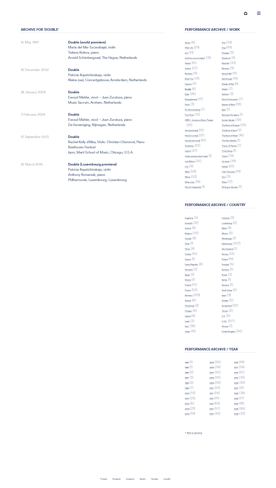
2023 (238, 418)
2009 (213, 403)
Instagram (128, 478)
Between (191, 88)
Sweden (228, 320)
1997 (188, 397)
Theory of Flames (234, 160)
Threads (90, 478)
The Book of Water (235, 150)
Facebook (109, 478)
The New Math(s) (234, 155)
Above (190, 52)
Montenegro (231, 258)
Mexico (227, 253)
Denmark (191, 289)
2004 (189, 434)
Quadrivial (229, 67)
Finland (190, 305)
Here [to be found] (198, 155)
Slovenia (228, 305)
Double (73, 80)
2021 (237, 408)
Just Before (193, 181)
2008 (213, 397)
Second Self (230, 83)
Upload (227, 181)
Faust (189, 119)
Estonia (190, 300)
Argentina (192, 238)
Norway (228, 274)
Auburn (190, 83)
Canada (190, 258)
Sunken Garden (233, 129)
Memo (190, 197)
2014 (213, 429)
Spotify (146, 478)
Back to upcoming (200, 452)
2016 (237, 382)
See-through (231, 88)
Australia (191, 243)
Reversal (228, 78)
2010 (213, 408)
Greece (190, 320)
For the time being (198, 124)
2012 (213, 418)
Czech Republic (196, 284)
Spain (226, 315)
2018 (237, 392)
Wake (226, 197)
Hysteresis (192, 160)
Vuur (225, 191)
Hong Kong (193, 325)
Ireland (190, 336)
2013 (213, 423)
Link (188, 186)
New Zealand (231, 269)
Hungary (191, 331)
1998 (188, 403)
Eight (188, 109)
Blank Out (192, 93)
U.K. (225, 336)
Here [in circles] (196, 150)
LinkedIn (180, 478)
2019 (237, 397)
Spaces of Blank (233, 114)
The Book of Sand (235, 145)
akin (188, 62)
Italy (188, 346)
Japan (189, 351)
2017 (237, 387)
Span (225, 119)
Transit (226, 171)
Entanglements (195, 114)
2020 (238, 403)
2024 (238, 423)
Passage (228, 62)
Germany (191, 315)
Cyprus (190, 279)
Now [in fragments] (199, 207)
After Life (191, 57)
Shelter (227, 98)
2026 (238, 434)
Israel (189, 341)
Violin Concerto (233, 186)
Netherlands (230, 263)
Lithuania (228, 238)
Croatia (190, 274)
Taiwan (227, 331)
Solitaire (227, 104)
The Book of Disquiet (237, 135)
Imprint (190, 166)
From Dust (192, 129)
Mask (189, 191)
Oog (225, 57)
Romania (228, 289)
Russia (226, 294)
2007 (213, 392)
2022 (237, 413)
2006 (213, 387)
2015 (213, 434)
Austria (190, 248)
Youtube (163, 478)
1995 (188, 387)
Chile (188, 263)
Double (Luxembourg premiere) (92, 174)
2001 (188, 418)
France (190, 310)
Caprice (190, 98)
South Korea (230, 310)
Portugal (228, 284)
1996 (188, 392)
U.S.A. (226, 341)
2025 (238, 429)
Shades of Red (232, 93)
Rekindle (228, 73)
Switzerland (230, 325)
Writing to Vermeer (235, 202)
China (189, 269)
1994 (188, 382)
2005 (213, 382)
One (225, 52)
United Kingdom (233, 351)
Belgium (190, 253)
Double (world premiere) (87, 52)
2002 (189, 423)
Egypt (189, 294)
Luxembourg (231, 243)
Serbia (226, 300)
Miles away (193, 202)
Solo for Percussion (236, 109)
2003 (189, 429)
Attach (189, 78)
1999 (188, 408)
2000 (189, 413)
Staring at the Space (236, 124)
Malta (226, 248)
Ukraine (227, 346)
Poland (227, 279)
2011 (213, 413)
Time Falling (230, 166)
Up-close (228, 176)
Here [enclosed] (196, 145)
